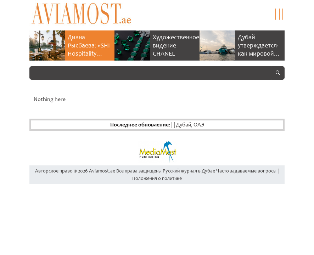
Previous (38, 45)
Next (275, 45)
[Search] (150, 73)
